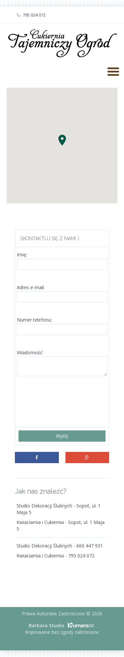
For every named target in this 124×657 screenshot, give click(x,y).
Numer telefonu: (34, 320)
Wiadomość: (30, 352)
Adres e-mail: (31, 287)
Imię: (22, 254)
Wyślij (62, 436)
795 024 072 (31, 15)
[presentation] (69, 402)
